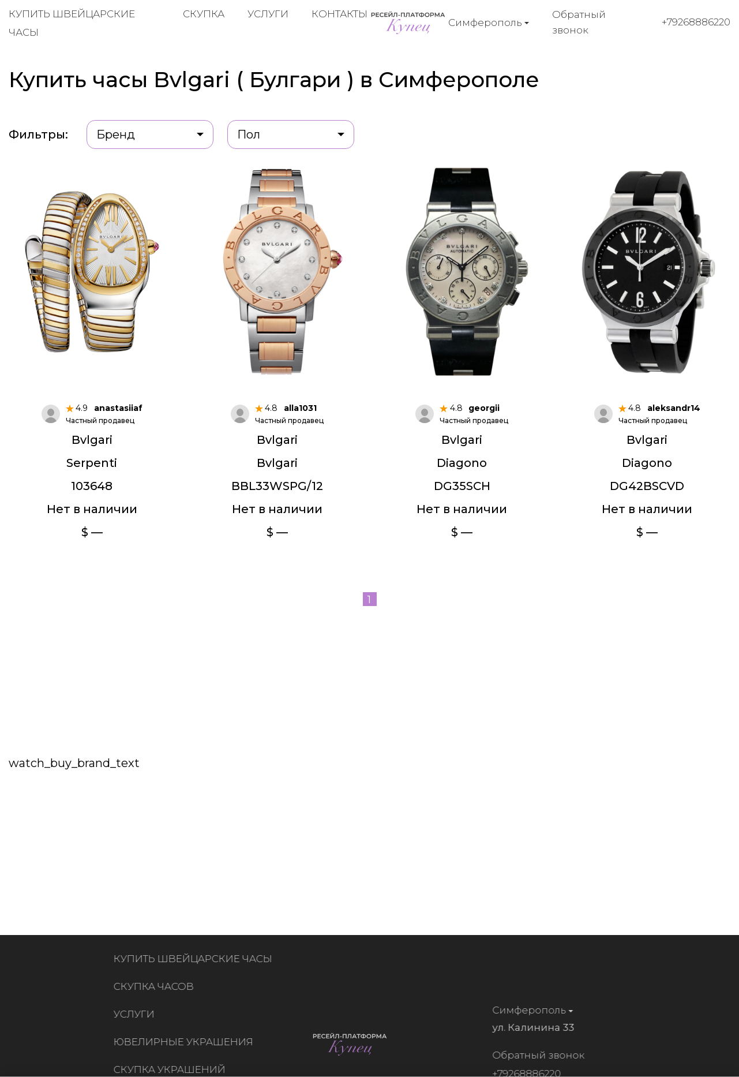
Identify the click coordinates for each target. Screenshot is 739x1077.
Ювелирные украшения (186, 1042)
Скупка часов (156, 986)
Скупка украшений (172, 1069)
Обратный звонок (579, 22)
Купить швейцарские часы (195, 958)
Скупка (203, 14)
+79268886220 (696, 22)
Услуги (267, 14)
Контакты (339, 14)
